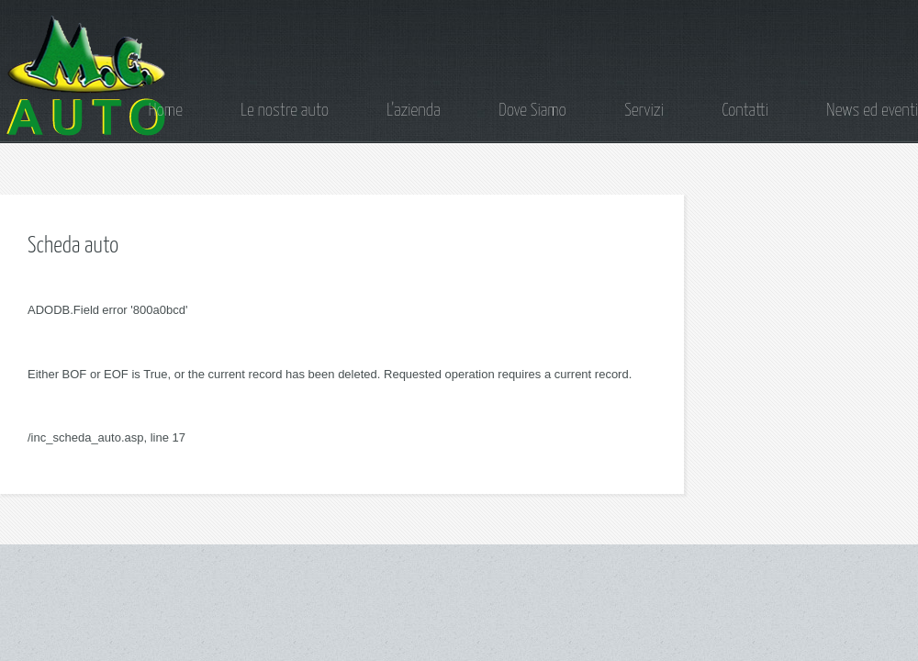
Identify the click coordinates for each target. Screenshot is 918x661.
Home (166, 110)
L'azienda (413, 110)
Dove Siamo (532, 110)
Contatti (745, 110)
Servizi (644, 110)
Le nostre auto (285, 110)
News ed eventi (872, 110)
